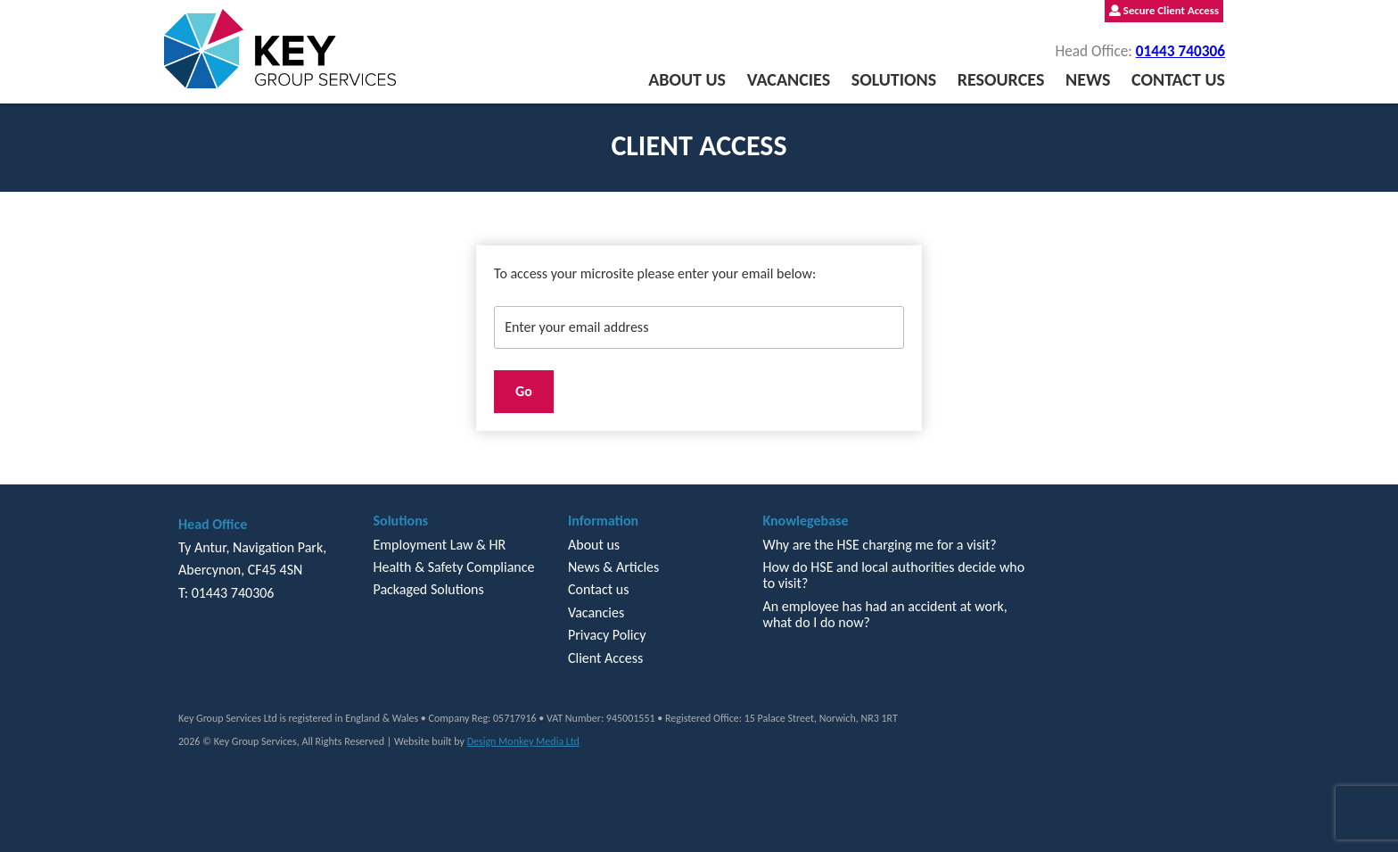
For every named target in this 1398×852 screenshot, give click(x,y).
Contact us (1178, 79)
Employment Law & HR (439, 544)
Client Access (605, 657)
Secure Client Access (1164, 10)
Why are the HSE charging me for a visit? (879, 544)
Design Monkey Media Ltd (523, 741)
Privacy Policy (607, 634)
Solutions (893, 79)
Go (523, 391)
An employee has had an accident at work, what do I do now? (884, 614)
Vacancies (788, 79)
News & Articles (613, 566)
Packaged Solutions (428, 589)
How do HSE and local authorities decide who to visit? (893, 574)
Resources (1001, 79)
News (1087, 79)
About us (687, 79)
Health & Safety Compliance (453, 566)
